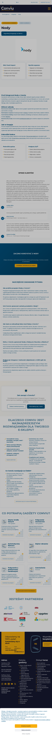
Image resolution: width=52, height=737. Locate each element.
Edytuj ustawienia (26, 730)
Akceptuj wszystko (26, 726)
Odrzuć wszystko (26, 733)
